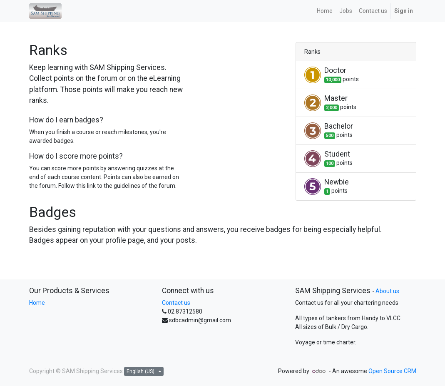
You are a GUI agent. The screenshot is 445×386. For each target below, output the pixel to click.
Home (37, 302)
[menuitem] (324, 11)
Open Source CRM (392, 371)
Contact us (176, 302)
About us (387, 291)
